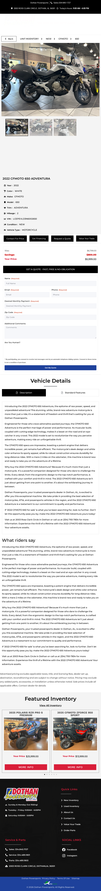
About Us (67, 812)
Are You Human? (12, 342)
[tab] (50, 269)
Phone (59, 290)
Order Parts (68, 830)
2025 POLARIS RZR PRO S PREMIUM (26, 714)
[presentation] (25, 350)
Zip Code (13, 312)
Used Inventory (70, 806)
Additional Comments (15, 323)
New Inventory (70, 800)
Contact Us (68, 818)
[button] (96, 21)
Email (12, 290)
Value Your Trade (70, 824)
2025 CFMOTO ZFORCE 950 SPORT (75, 714)
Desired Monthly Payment (22, 301)
